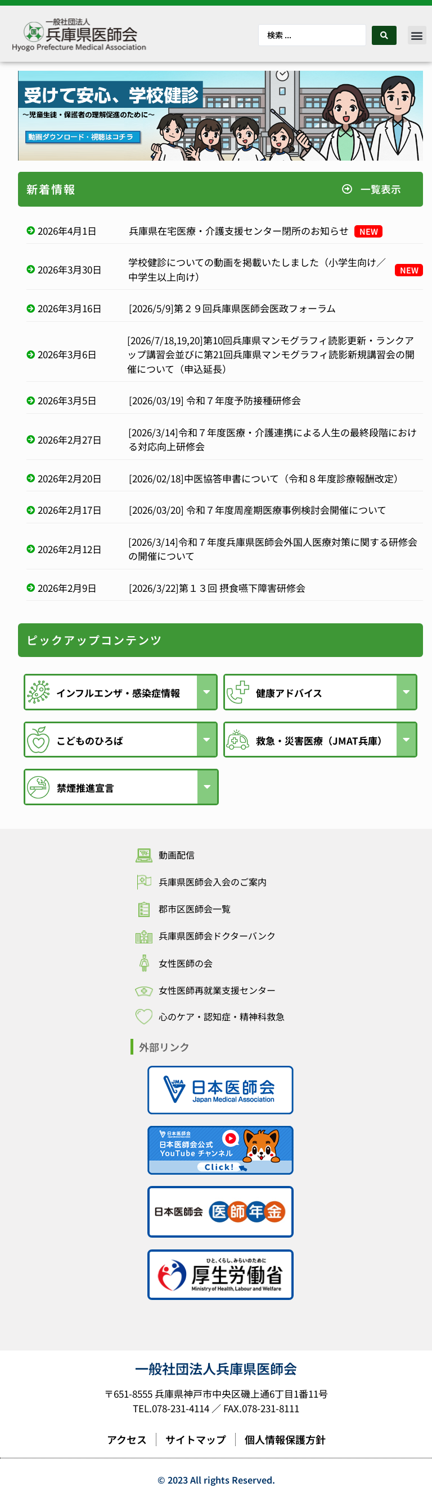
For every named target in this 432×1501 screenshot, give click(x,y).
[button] (417, 35)
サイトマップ (195, 1439)
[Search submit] (384, 35)
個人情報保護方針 (285, 1439)
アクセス (127, 1439)
